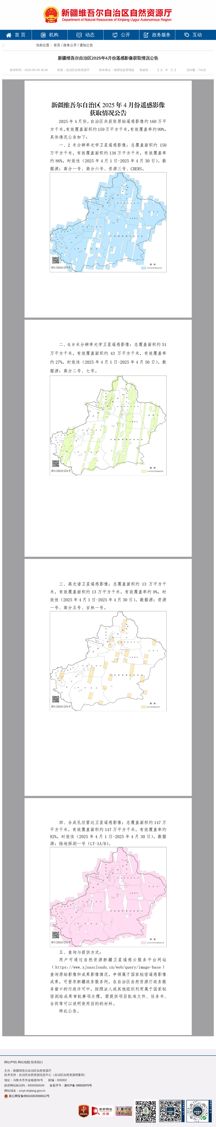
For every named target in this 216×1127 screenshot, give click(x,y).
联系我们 (37, 1062)
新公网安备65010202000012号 (29, 1096)
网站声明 (10, 1062)
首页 (57, 45)
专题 (18, 45)
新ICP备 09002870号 (78, 1085)
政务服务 (157, 35)
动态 (85, 34)
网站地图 (24, 1062)
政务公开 (70, 45)
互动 (193, 34)
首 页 (15, 34)
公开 (121, 34)
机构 (49, 34)
